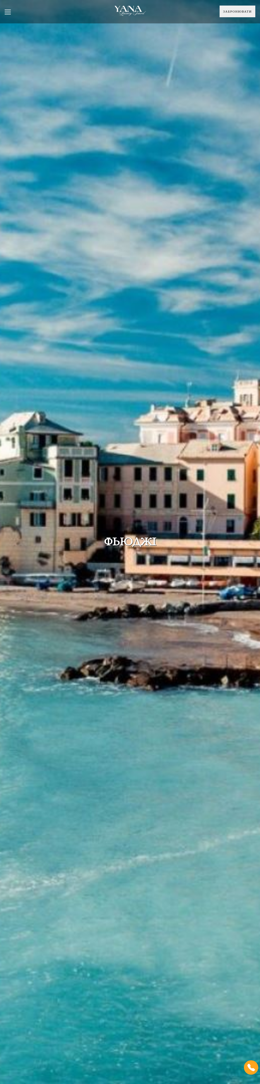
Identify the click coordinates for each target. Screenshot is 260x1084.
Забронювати (237, 11)
